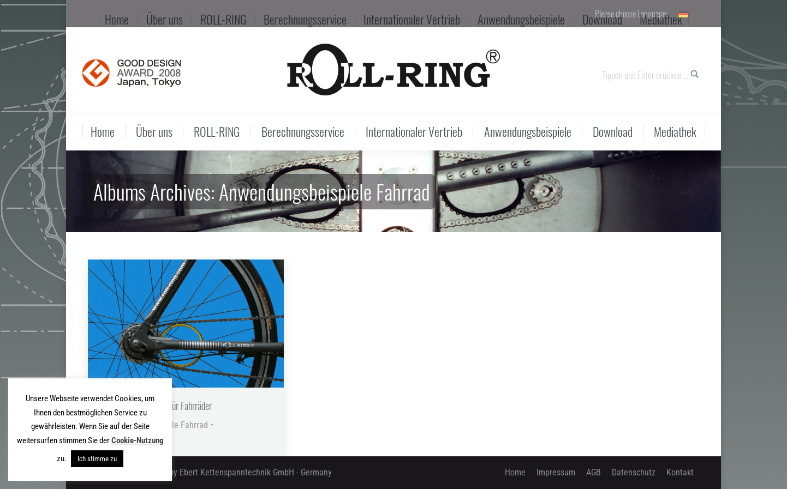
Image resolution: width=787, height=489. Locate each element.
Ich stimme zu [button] (97, 459)
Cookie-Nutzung (137, 440)
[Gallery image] (186, 323)
